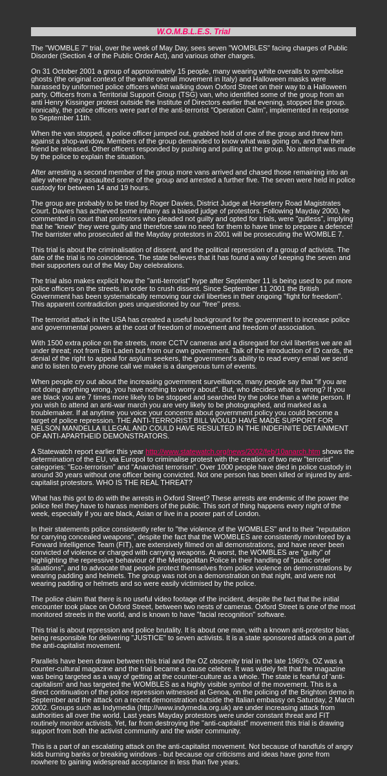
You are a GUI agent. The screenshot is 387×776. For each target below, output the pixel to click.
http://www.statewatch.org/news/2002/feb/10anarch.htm (232, 451)
